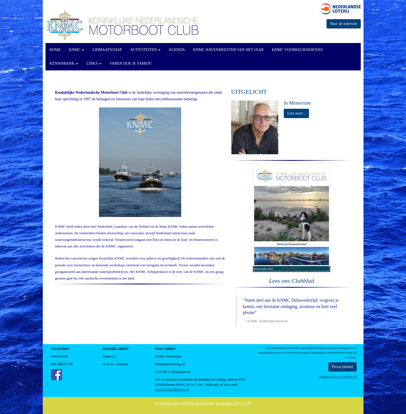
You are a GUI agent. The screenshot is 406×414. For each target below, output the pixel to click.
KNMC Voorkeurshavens (297, 50)
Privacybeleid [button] (342, 367)
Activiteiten (145, 50)
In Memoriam (297, 103)
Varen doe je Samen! (131, 63)
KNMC (76, 50)
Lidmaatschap (107, 50)
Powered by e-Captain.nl (338, 376)
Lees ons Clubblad (291, 280)
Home (55, 50)
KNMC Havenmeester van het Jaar (228, 50)
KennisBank (64, 63)
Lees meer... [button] (296, 113)
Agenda (177, 50)
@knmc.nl (172, 389)
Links (93, 63)
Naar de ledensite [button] (343, 24)
